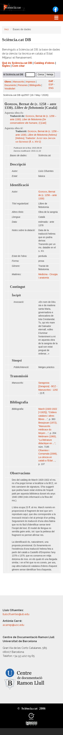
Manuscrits (18, 81)
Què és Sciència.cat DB (17, 63)
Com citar (18, 65)
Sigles (6, 65)
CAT (51, 81)
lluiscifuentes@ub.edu (16, 614)
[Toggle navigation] (56, 17)
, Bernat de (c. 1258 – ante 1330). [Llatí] (33, 119)
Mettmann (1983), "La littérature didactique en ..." (47, 440)
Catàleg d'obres (44, 63)
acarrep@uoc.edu (13, 625)
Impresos (30, 81)
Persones (23, 85)
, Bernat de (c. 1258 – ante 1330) (47, 195)
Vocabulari (9, 88)
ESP (51, 84)
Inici (6, 29)
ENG (51, 88)
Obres (7, 81)
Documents (10, 85)
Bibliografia (35, 85)
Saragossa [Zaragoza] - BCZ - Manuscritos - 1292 (48, 386)
